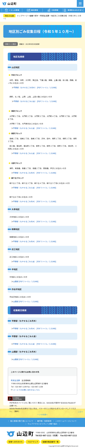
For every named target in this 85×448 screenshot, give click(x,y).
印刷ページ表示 (10, 44)
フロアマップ (32, 441)
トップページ (22, 15)
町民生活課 (44, 15)
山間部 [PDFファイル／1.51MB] (25, 281)
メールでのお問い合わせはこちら (26, 390)
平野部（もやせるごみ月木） (25, 320)
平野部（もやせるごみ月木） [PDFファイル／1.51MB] (35, 87)
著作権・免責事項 (44, 421)
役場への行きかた (16, 441)
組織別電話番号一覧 (51, 441)
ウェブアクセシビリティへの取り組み (42, 423)
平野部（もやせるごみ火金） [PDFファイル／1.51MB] (35, 101)
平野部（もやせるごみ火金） (25, 336)
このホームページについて (66, 421)
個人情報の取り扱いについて (21, 421)
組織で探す (34, 15)
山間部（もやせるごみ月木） (25, 351)
